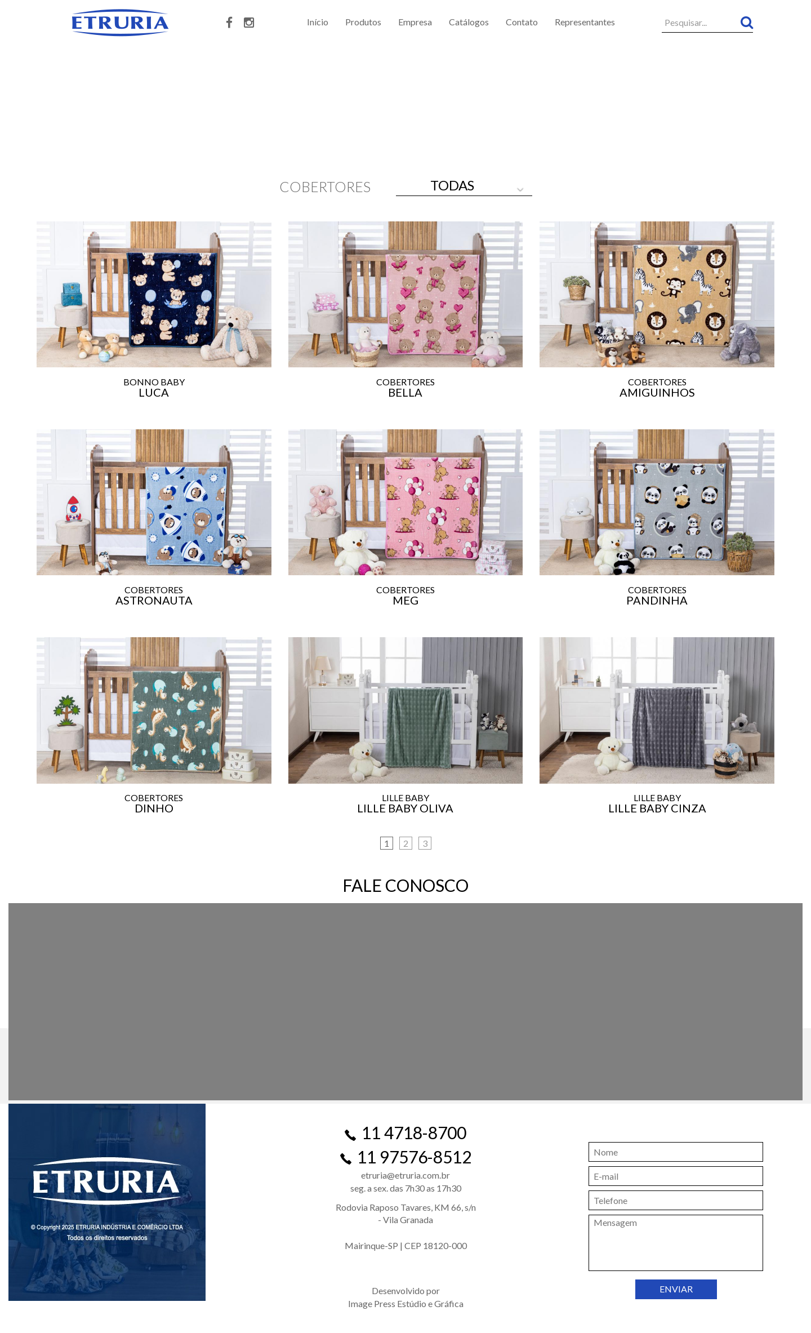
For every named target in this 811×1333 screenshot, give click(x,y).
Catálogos (469, 21)
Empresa (415, 21)
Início (317, 21)
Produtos (363, 21)
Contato (522, 21)
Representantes (585, 21)
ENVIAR (676, 1288)
